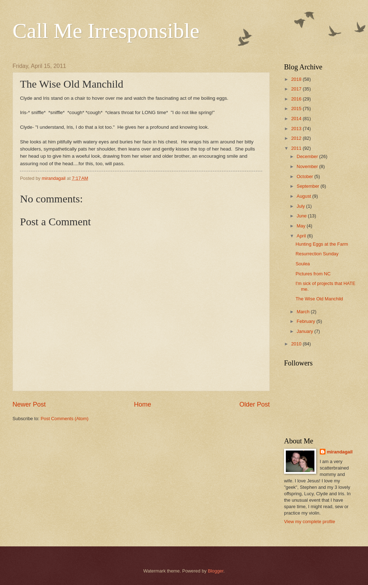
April (302, 236)
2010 (297, 343)
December (308, 156)
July (301, 206)
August (304, 196)
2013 (297, 128)
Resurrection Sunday (316, 253)
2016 (297, 99)
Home (142, 404)
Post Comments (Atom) (65, 418)
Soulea (302, 263)
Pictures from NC (312, 273)
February (306, 321)
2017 (297, 89)
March (303, 311)
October (305, 176)
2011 (297, 148)
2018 (297, 79)
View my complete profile (309, 521)
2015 (297, 108)
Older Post (254, 404)
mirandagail (340, 451)
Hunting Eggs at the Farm (321, 244)
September (308, 186)
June (302, 215)
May (302, 225)
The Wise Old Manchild (319, 298)
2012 (297, 138)
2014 (297, 118)
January (305, 331)
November (308, 166)
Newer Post (29, 404)
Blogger (216, 571)
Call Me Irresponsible (106, 31)
